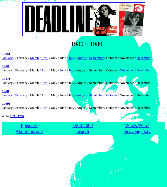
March (34, 58)
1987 (5, 79)
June (63, 70)
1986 (5, 66)
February (21, 95)
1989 (5, 103)
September (96, 58)
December (143, 58)
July (71, 58)
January (7, 58)
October (111, 95)
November (127, 70)
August (81, 58)
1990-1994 (17, 116)
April (44, 58)
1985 (5, 54)
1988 (5, 91)
